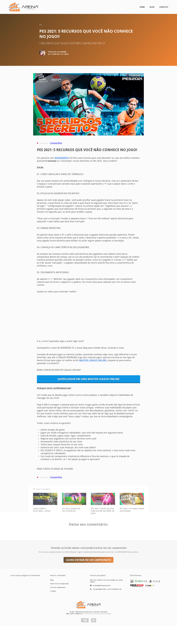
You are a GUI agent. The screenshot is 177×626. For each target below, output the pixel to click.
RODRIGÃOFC (62, 157)
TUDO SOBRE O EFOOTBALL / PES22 (41, 509)
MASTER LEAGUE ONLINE (92, 360)
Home (142, 7)
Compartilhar (56, 143)
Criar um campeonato (58, 587)
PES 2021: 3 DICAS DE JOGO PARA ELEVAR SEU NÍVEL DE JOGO (102, 510)
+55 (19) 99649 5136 (114, 589)
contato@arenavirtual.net (101, 585)
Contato (163, 7)
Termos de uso (88, 614)
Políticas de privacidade (103, 614)
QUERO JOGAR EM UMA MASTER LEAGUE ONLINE (88, 379)
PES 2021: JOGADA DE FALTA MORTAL (71, 509)
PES (40, 25)
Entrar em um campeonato (59, 584)
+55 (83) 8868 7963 (99, 589)
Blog (152, 7)
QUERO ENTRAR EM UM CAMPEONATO (88, 560)
